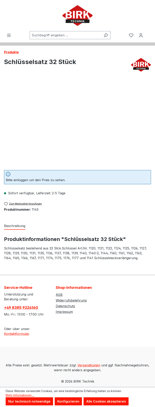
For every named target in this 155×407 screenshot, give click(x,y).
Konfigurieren (68, 401)
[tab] (14, 226)
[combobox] (65, 35)
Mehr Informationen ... (20, 395)
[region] (77, 123)
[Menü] (9, 35)
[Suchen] (105, 35)
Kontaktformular (16, 334)
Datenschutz (65, 306)
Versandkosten (89, 365)
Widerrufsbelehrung (71, 300)
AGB (59, 295)
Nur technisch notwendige (29, 401)
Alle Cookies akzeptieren (106, 401)
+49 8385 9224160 (21, 307)
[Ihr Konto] (141, 35)
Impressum (64, 312)
